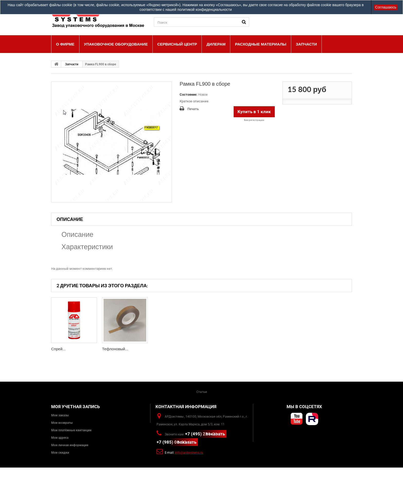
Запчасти (71, 64)
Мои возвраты (62, 423)
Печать (193, 109)
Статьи (201, 392)
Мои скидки (60, 452)
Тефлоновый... (115, 349)
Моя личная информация (69, 445)
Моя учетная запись (75, 406)
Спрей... (58, 349)
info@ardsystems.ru (189, 452)
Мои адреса (59, 438)
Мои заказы (60, 415)
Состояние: (188, 94)
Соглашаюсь (385, 7)
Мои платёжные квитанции (71, 430)
